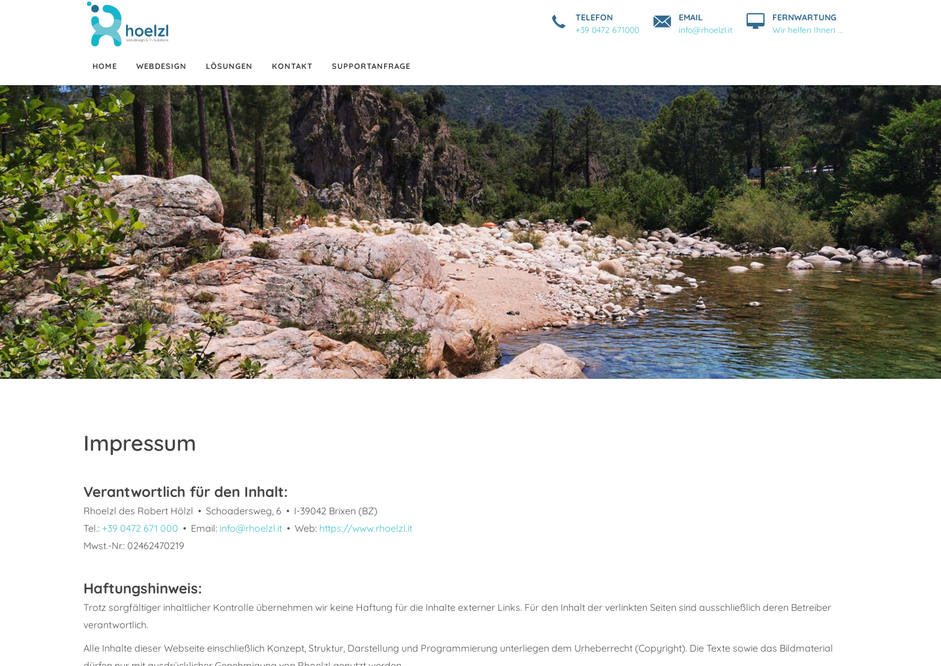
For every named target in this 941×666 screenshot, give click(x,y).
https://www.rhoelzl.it (365, 528)
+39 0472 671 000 (140, 528)
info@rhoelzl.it (251, 528)
